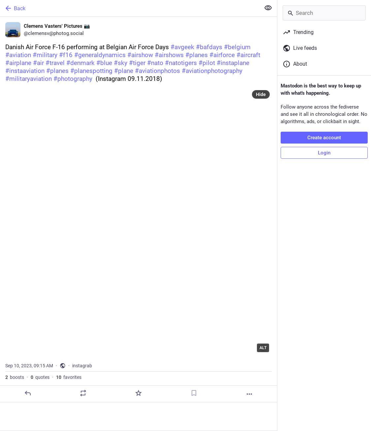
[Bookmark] (194, 393)
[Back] (129, 8)
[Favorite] (138, 393)
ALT (263, 348)
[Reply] (28, 393)
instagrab (82, 365)
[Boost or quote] (83, 393)
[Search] (324, 12)
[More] (249, 394)
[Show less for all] (268, 8)
